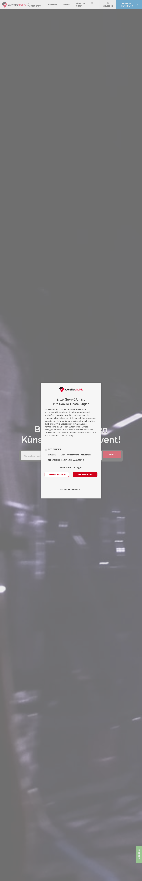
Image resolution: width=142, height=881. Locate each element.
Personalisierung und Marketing (66, 460)
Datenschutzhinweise (70, 489)
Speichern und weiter (57, 474)
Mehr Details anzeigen (71, 467)
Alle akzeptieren (85, 474)
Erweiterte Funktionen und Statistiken (69, 454)
